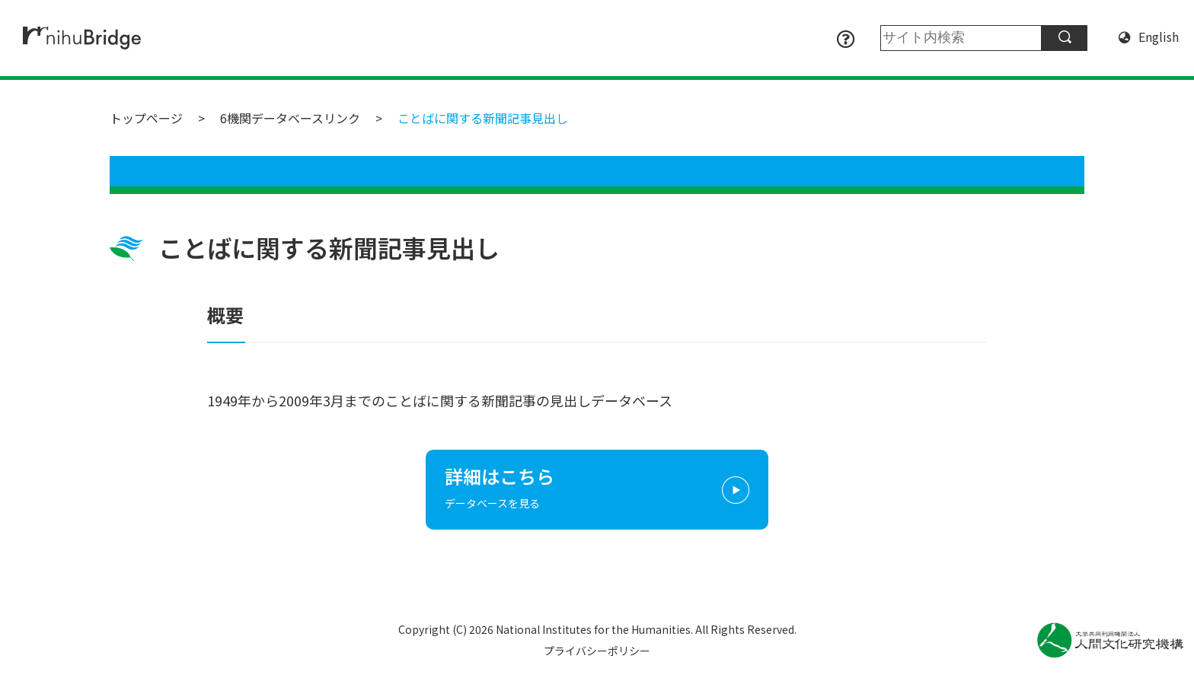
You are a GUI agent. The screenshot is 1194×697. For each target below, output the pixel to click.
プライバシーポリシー (597, 650)
